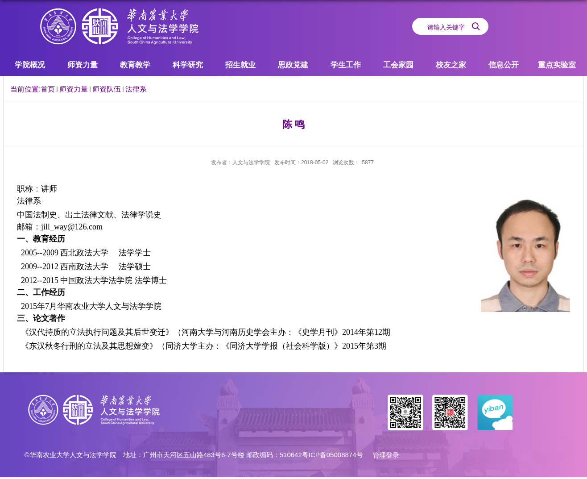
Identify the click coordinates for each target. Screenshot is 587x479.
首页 (48, 89)
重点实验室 (557, 65)
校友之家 (451, 65)
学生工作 (346, 65)
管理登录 (385, 455)
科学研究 (188, 65)
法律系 (136, 89)
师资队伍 (106, 89)
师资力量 (82, 65)
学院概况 (30, 65)
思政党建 (293, 65)
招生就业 (240, 65)
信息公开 (503, 65)
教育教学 (135, 65)
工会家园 (398, 65)
